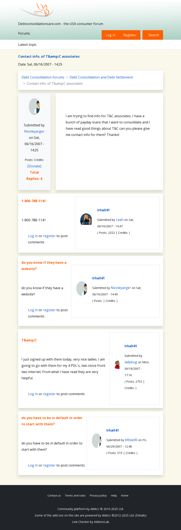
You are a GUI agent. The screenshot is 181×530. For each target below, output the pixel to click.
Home (125, 495)
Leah (120, 219)
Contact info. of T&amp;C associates (49, 56)
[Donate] (34, 166)
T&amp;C (29, 340)
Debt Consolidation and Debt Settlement (101, 77)
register (49, 236)
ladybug (131, 362)
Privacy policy (98, 495)
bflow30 (131, 440)
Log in (110, 35)
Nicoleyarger (34, 131)
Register (129, 35)
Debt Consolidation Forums (42, 77)
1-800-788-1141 (33, 201)
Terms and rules (75, 495)
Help (114, 495)
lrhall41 (103, 210)
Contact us (54, 495)
